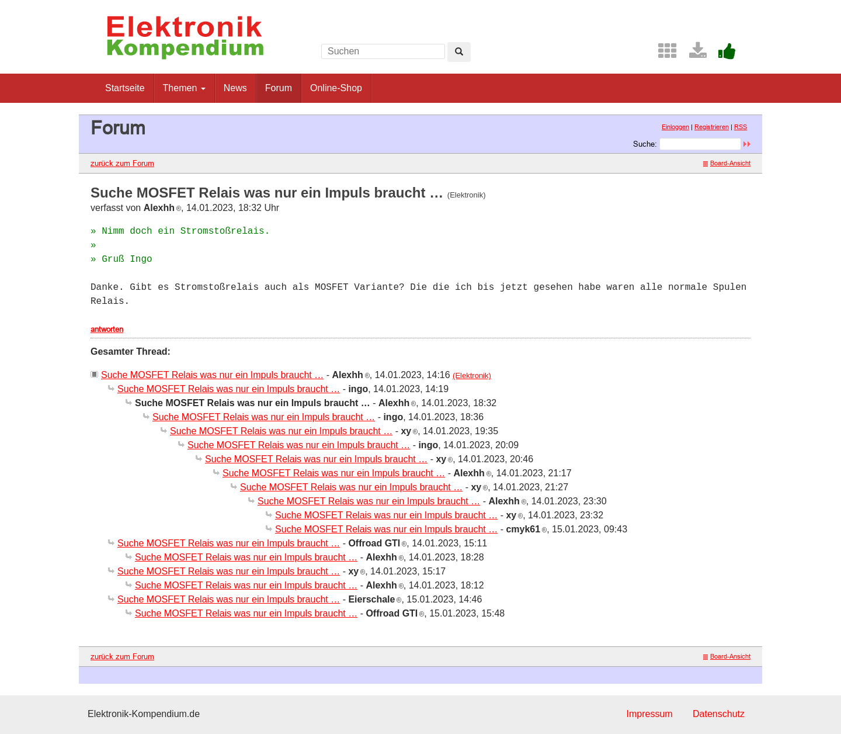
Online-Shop (336, 88)
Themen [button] (184, 88)
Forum (278, 88)
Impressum (649, 714)
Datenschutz (719, 714)
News (235, 88)
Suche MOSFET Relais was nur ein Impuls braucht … (212, 375)
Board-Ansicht (726, 163)
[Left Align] (459, 52)
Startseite (125, 88)
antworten (107, 329)
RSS (740, 127)
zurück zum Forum (122, 163)
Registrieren (711, 127)
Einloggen (675, 127)
